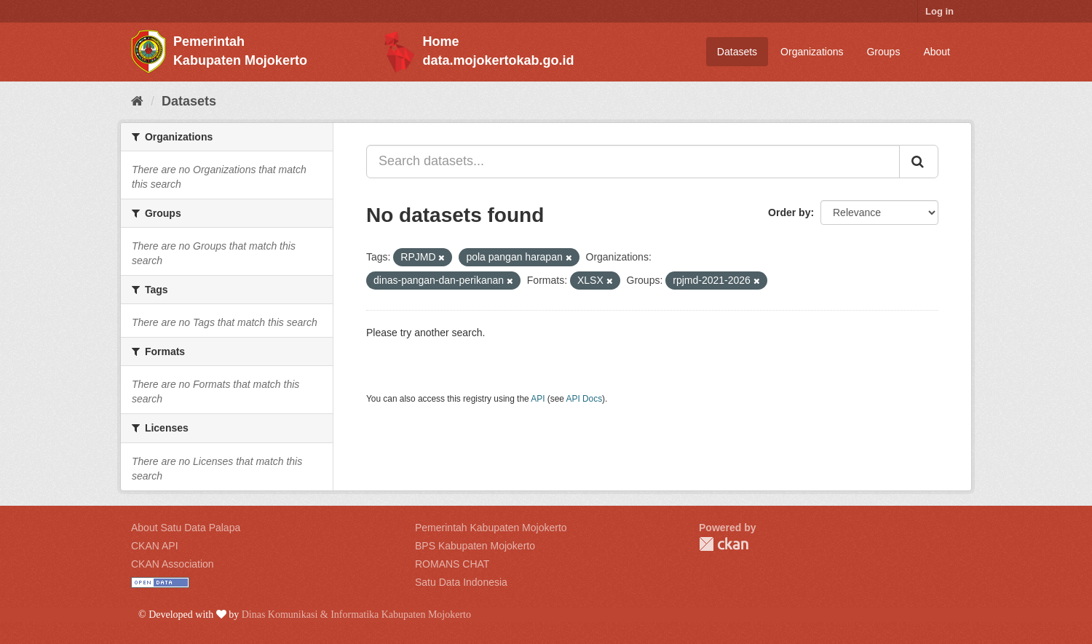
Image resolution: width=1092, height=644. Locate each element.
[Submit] (918, 161)
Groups (883, 51)
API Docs (584, 399)
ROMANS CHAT (452, 564)
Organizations (811, 51)
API (538, 399)
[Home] (137, 101)
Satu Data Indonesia (461, 582)
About (936, 51)
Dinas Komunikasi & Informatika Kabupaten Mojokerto (356, 614)
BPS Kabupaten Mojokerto (475, 546)
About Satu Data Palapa (185, 527)
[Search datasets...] (633, 161)
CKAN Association (172, 564)
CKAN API (154, 546)
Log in (939, 11)
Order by (789, 212)
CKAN (723, 544)
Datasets (737, 51)
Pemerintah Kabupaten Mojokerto (491, 527)
